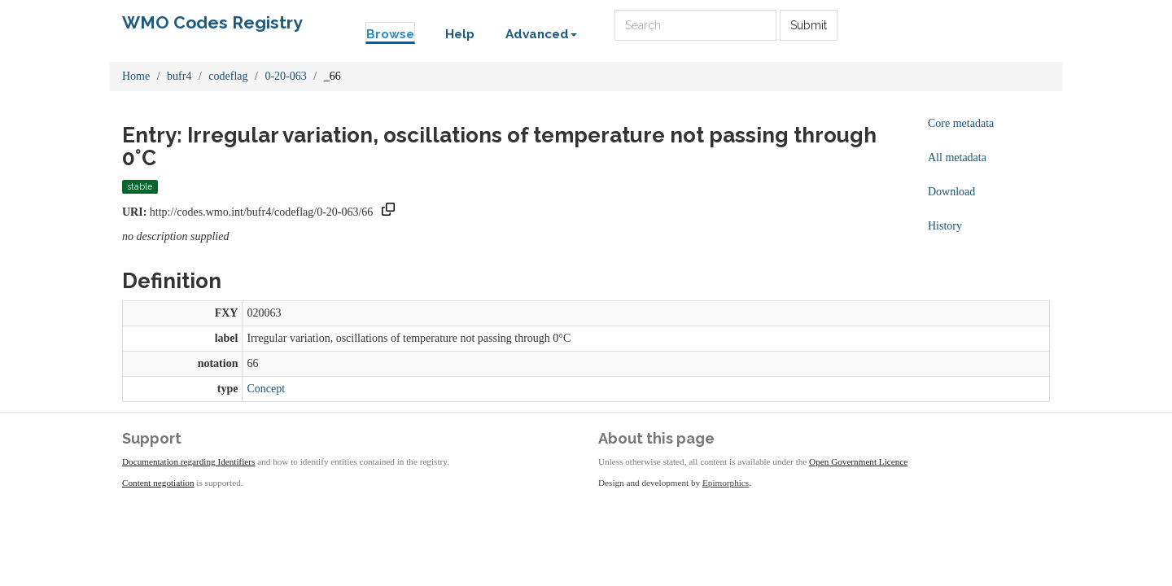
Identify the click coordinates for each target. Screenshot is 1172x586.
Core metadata (961, 123)
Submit (808, 25)
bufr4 (179, 76)
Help (459, 34)
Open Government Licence (858, 461)
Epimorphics (725, 483)
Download (951, 192)
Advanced (541, 34)
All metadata (957, 157)
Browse (390, 34)
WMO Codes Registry (212, 22)
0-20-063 (285, 76)
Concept (266, 389)
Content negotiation (158, 483)
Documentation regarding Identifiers (188, 461)
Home (136, 76)
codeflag (227, 76)
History (945, 226)
